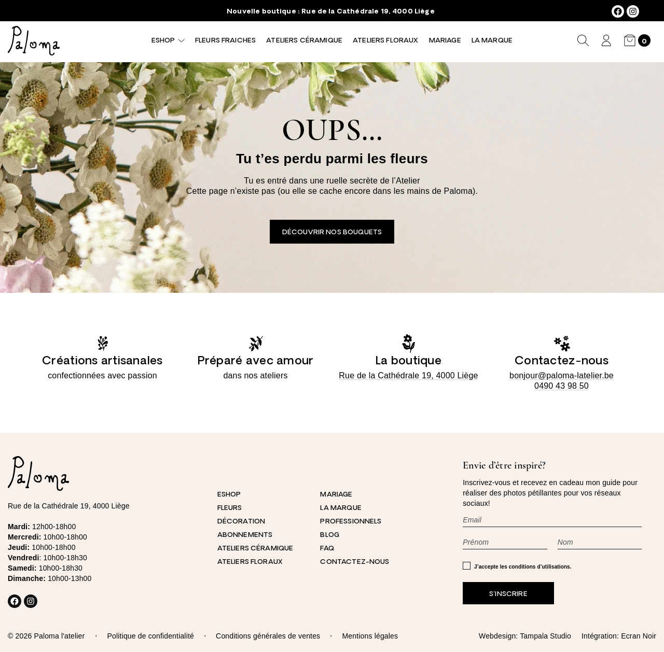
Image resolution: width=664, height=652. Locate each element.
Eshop (163, 40)
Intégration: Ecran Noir (619, 636)
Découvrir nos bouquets (332, 232)
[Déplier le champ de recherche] (583, 40)
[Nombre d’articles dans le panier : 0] (637, 40)
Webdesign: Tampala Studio (525, 636)
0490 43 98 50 (561, 385)
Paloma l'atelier (59, 636)
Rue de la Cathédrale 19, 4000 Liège (367, 11)
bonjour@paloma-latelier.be (561, 375)
